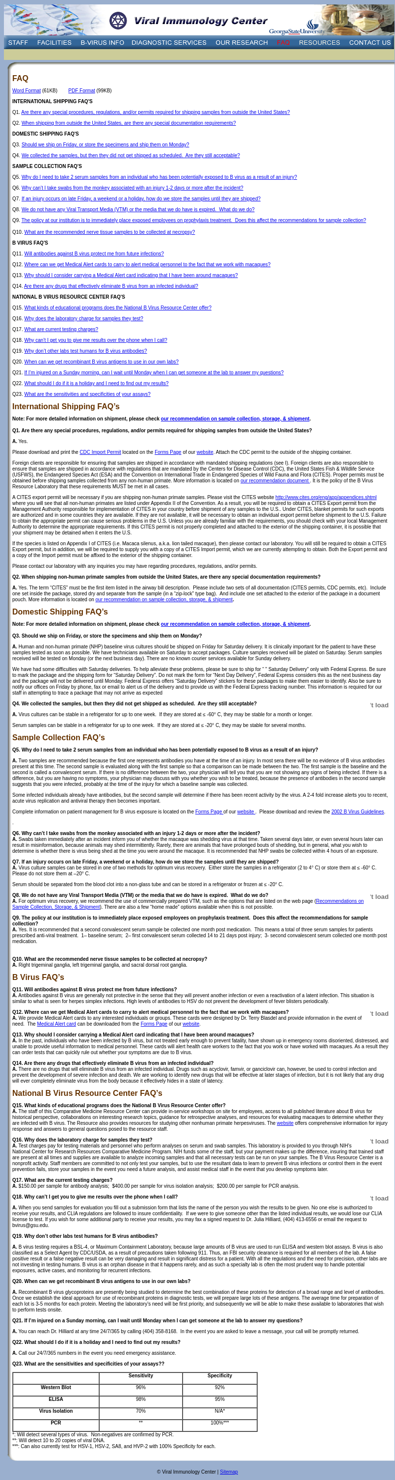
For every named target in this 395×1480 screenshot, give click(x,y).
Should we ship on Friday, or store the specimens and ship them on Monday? (105, 144)
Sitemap (229, 1472)
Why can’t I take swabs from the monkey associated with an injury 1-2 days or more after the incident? (132, 188)
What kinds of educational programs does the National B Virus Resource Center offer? (117, 307)
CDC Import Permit (100, 452)
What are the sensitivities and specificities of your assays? (87, 394)
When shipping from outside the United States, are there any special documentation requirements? (129, 123)
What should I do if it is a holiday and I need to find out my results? (96, 383)
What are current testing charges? (61, 329)
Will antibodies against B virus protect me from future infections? (94, 253)
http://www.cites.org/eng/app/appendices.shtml (325, 497)
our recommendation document (275, 480)
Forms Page (168, 452)
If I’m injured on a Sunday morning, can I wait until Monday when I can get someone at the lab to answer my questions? (154, 372)
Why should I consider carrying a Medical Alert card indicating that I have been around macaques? (130, 275)
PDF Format (81, 90)
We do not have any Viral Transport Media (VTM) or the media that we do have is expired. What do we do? (138, 209)
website (205, 452)
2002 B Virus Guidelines (357, 811)
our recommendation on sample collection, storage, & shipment (235, 418)
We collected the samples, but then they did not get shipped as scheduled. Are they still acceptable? (131, 155)
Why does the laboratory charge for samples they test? (83, 318)
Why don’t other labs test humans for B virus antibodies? (85, 351)
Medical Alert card (56, 1024)
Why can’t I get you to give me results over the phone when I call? (95, 340)
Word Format (26, 90)
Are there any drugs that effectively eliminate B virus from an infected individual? (111, 286)
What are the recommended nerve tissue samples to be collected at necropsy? (109, 232)
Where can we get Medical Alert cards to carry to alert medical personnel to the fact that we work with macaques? (147, 264)
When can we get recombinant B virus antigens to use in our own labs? (101, 361)
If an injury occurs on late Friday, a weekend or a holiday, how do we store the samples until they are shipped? (141, 198)
